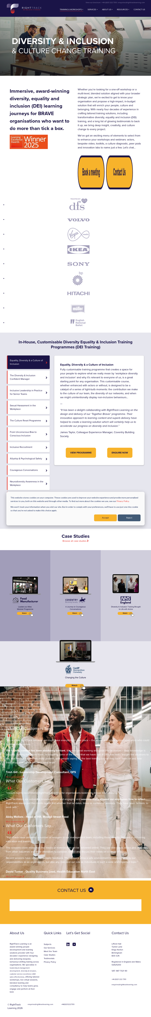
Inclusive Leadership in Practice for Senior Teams (28, 392)
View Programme (81, 452)
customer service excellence (21, 974)
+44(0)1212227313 (67, 1004)
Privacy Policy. (122, 501)
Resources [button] (122, 9)
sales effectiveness (17, 977)
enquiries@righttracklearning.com (131, 2)
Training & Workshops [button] (71, 9)
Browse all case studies (76, 541)
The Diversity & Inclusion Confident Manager (28, 377)
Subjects (47, 944)
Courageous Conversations (28, 470)
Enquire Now (120, 452)
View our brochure (93, 2)
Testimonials (49, 958)
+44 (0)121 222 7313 (109, 2)
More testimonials (15, 777)
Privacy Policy (50, 962)
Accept (105, 517)
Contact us (139, 9)
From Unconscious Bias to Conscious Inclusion (28, 434)
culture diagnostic (117, 143)
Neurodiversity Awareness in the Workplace (28, 483)
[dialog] (75, 508)
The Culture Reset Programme (28, 420)
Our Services (49, 948)
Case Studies (49, 955)
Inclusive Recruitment (28, 447)
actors (130, 139)
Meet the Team (50, 951)
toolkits (100, 143)
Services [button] (92, 9)
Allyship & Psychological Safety (28, 458)
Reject (129, 517)
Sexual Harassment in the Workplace (28, 407)
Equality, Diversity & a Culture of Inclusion (28, 362)
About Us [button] (106, 9)
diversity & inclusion (28, 971)
